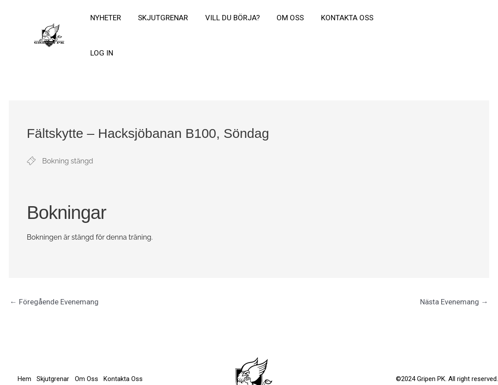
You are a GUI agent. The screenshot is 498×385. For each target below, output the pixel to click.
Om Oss (283, 19)
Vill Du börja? (227, 19)
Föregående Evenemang (54, 270)
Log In (391, 19)
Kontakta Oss (338, 19)
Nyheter (104, 19)
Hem (24, 341)
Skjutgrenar (160, 19)
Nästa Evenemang (454, 270)
